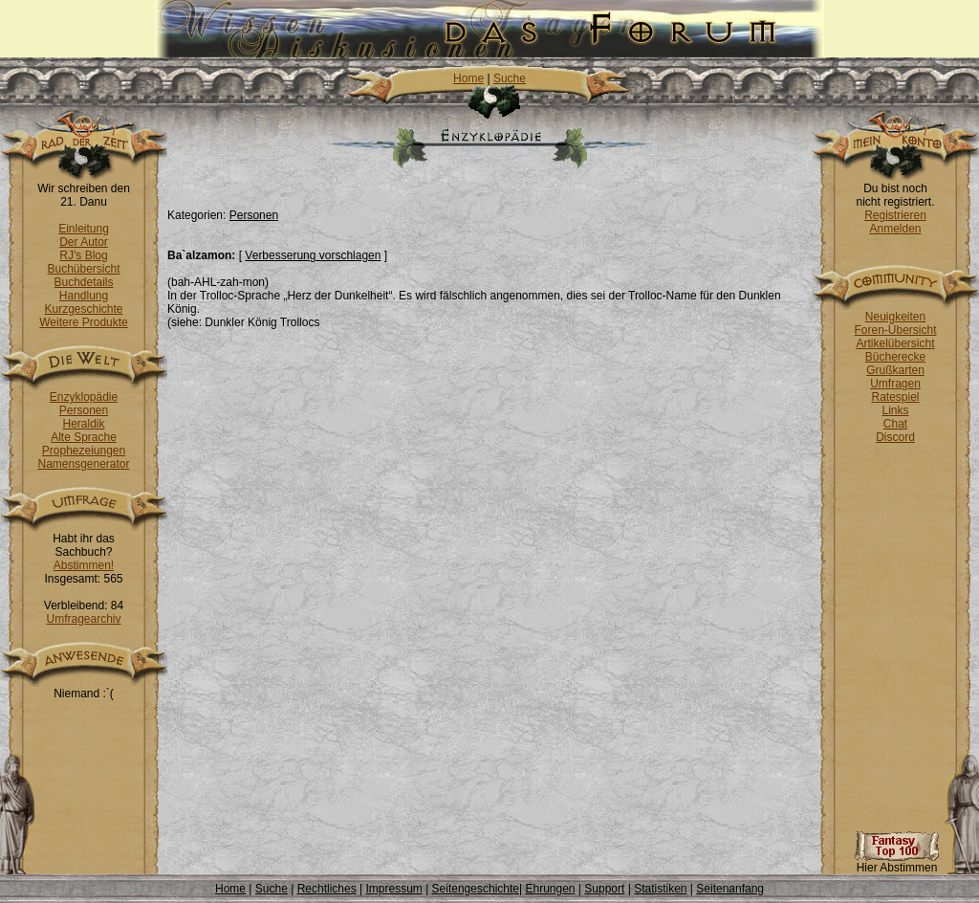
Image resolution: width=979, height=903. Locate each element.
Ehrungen (550, 888)
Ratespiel (895, 397)
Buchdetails (83, 282)
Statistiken (660, 888)
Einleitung (83, 228)
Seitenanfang (730, 888)
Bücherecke (895, 356)
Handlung (83, 295)
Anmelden (895, 228)
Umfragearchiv (83, 619)
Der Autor (83, 242)
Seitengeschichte (475, 888)
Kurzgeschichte (83, 309)
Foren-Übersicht (895, 330)
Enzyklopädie (84, 397)
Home (468, 78)
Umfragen (895, 383)
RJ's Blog (83, 255)
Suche (509, 78)
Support (604, 888)
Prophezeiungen (83, 450)
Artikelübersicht (895, 343)
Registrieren (895, 215)
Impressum (393, 888)
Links (894, 410)
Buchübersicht (83, 268)
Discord (895, 437)
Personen (83, 410)
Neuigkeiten (895, 316)
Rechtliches (327, 888)
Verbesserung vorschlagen (313, 255)
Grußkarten (895, 370)
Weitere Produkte (83, 322)
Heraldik (83, 423)
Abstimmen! (84, 565)
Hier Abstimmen (897, 862)
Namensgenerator (83, 464)
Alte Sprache (84, 437)
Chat (895, 423)
